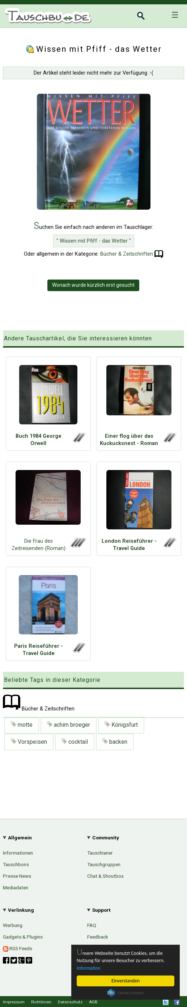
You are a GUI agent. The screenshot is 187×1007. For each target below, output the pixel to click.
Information (88, 968)
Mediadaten (15, 887)
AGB (93, 1001)
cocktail (74, 741)
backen (114, 741)
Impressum (14, 1001)
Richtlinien (41, 1001)
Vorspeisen (29, 741)
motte (22, 724)
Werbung (12, 925)
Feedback (97, 937)
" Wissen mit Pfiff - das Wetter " (93, 241)
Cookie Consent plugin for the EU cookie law (125, 993)
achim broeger (68, 724)
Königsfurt (121, 724)
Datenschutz (70, 1001)
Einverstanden (125, 981)
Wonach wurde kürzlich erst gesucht (93, 285)
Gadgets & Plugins (23, 937)
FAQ (91, 925)
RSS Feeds (17, 948)
